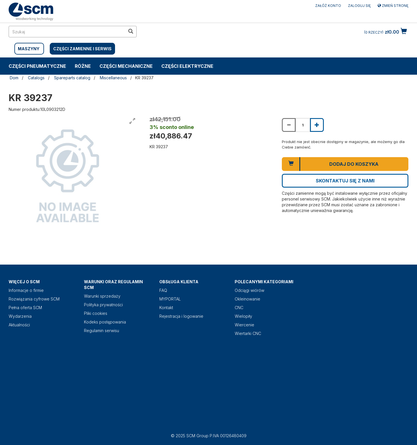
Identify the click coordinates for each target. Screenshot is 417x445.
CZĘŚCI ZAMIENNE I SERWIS (82, 48)
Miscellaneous (113, 77)
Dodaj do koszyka (353, 164)
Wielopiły (243, 316)
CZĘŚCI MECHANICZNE (126, 66)
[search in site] (67, 31)
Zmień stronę (393, 5)
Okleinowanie (247, 298)
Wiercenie (244, 324)
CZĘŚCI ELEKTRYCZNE (187, 66)
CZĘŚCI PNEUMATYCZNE (37, 66)
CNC (239, 307)
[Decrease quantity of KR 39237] (289, 125)
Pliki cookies (95, 313)
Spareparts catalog (72, 77)
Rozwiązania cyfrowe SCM (34, 298)
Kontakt (166, 307)
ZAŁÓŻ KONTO (328, 5)
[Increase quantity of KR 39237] (317, 125)
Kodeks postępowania (105, 321)
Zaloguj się (359, 5)
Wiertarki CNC (248, 333)
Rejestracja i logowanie (181, 316)
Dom (14, 77)
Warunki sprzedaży (102, 296)
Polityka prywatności (103, 304)
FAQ (163, 290)
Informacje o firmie (26, 290)
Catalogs (36, 77)
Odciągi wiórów (249, 290)
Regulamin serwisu (101, 330)
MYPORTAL (170, 298)
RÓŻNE (83, 66)
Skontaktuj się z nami (345, 181)
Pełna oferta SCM (25, 307)
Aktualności (19, 324)
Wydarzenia (20, 316)
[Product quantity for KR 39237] (303, 125)
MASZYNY (28, 48)
